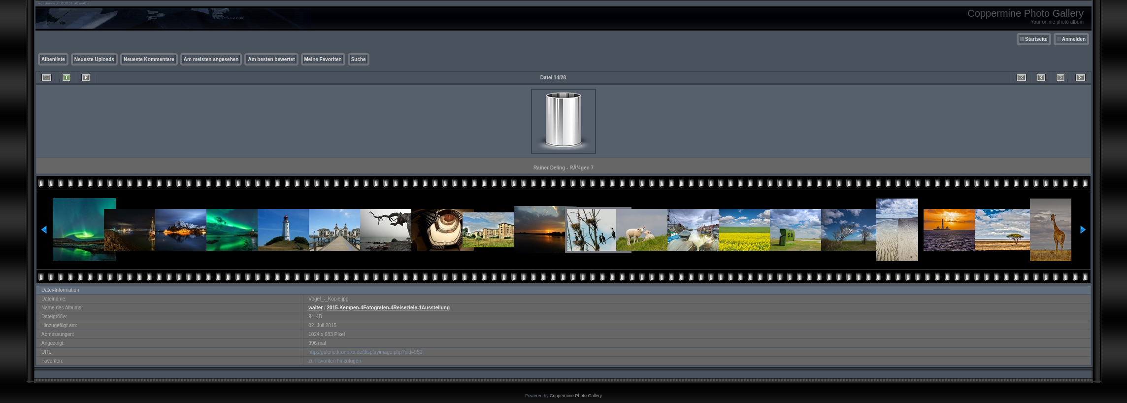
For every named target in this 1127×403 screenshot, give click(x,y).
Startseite (1036, 39)
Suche (358, 59)
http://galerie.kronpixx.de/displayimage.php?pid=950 (365, 352)
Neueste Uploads (94, 59)
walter (315, 307)
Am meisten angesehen (211, 59)
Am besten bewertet (271, 59)
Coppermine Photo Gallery (576, 395)
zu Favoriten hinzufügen (334, 361)
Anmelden (1074, 39)
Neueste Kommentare (149, 59)
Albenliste (53, 59)
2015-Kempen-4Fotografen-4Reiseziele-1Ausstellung (388, 307)
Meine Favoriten (323, 59)
